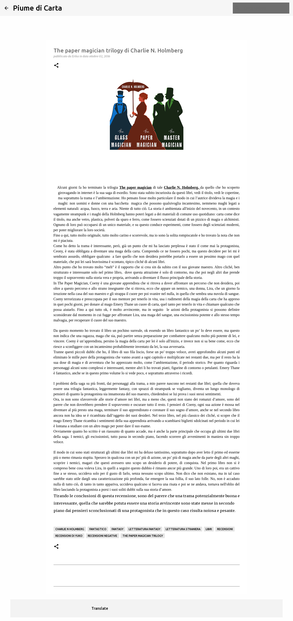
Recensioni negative (102, 535)
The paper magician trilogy (142, 535)
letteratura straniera (183, 529)
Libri (209, 529)
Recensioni (225, 529)
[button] (56, 66)
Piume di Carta (37, 8)
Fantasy (117, 529)
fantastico (97, 529)
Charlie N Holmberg (69, 529)
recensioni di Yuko (68, 535)
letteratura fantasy (144, 529)
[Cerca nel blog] (265, 8)
